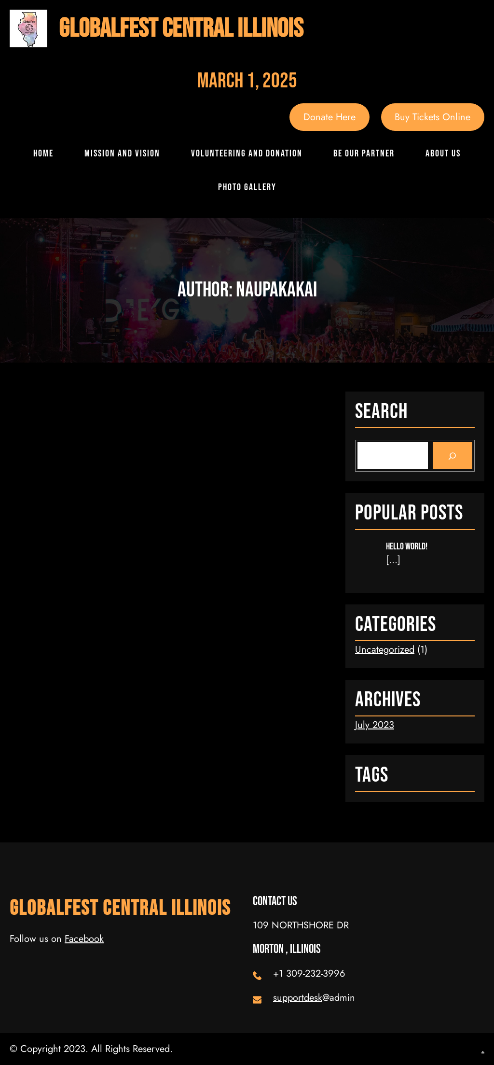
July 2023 (374, 725)
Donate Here (329, 117)
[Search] (452, 455)
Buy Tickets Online (432, 117)
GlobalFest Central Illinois (181, 29)
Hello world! (406, 546)
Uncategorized (384, 650)
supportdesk (297, 998)
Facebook (84, 939)
